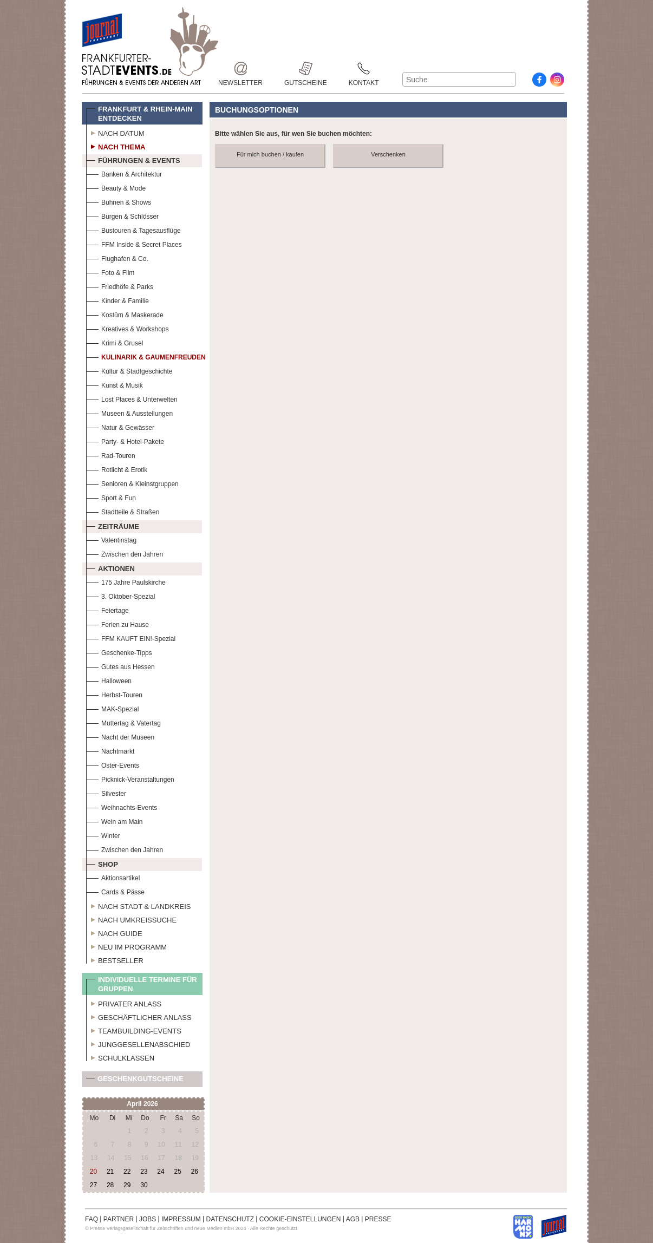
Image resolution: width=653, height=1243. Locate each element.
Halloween (109, 680)
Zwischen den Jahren (124, 553)
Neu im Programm (126, 945)
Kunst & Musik (114, 384)
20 (93, 1171)
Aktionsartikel (113, 877)
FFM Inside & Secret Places (134, 243)
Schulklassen (120, 1056)
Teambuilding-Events (133, 1029)
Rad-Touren (110, 454)
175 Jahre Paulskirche (126, 581)
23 (143, 1171)
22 (126, 1171)
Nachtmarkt (110, 750)
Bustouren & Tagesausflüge (133, 229)
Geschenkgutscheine (135, 1081)
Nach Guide (114, 932)
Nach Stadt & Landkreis (138, 905)
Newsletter (240, 68)
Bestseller (114, 959)
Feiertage (107, 609)
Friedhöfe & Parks (119, 285)
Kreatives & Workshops (127, 328)
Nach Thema (115, 145)
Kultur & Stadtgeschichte (129, 370)
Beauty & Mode (116, 187)
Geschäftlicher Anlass (139, 1016)
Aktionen (110, 567)
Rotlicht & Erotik (116, 468)
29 (126, 1185)
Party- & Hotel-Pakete (125, 440)
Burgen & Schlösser (122, 215)
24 (160, 1171)
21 (110, 1171)
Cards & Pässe (115, 891)
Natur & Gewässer (120, 426)
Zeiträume (112, 525)
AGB (353, 1219)
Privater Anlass (123, 1002)
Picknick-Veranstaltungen (130, 778)
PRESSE (378, 1219)
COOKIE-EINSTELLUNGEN (300, 1219)
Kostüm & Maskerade (125, 314)
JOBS (147, 1219)
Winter (103, 834)
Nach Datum (115, 132)
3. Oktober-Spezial (120, 595)
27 (93, 1185)
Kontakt (364, 68)
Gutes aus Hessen (120, 665)
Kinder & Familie (117, 300)
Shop (102, 863)
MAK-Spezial (112, 708)
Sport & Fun (111, 497)
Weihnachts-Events (121, 806)
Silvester (106, 792)
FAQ (91, 1219)
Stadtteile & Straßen (122, 511)
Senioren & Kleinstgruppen (132, 482)
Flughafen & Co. (117, 257)
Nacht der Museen (120, 736)
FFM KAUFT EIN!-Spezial (130, 637)
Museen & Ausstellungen (129, 412)
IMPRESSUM (181, 1219)
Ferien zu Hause (117, 623)
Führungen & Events (133, 159)
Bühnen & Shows (118, 201)
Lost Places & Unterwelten (132, 398)
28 (110, 1185)
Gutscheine (305, 68)
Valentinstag (111, 539)
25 (177, 1171)
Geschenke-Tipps (119, 651)
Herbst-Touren (114, 694)
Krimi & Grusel (114, 342)
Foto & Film (110, 271)
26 (194, 1171)
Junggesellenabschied (138, 1043)
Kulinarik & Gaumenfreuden (146, 356)
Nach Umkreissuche (131, 918)
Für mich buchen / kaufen (270, 154)
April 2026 (142, 1104)
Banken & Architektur (124, 173)
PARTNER (118, 1219)
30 (143, 1185)
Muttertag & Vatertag (123, 722)
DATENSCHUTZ (230, 1219)
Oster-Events (112, 764)
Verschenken (388, 154)
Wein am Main (114, 820)
